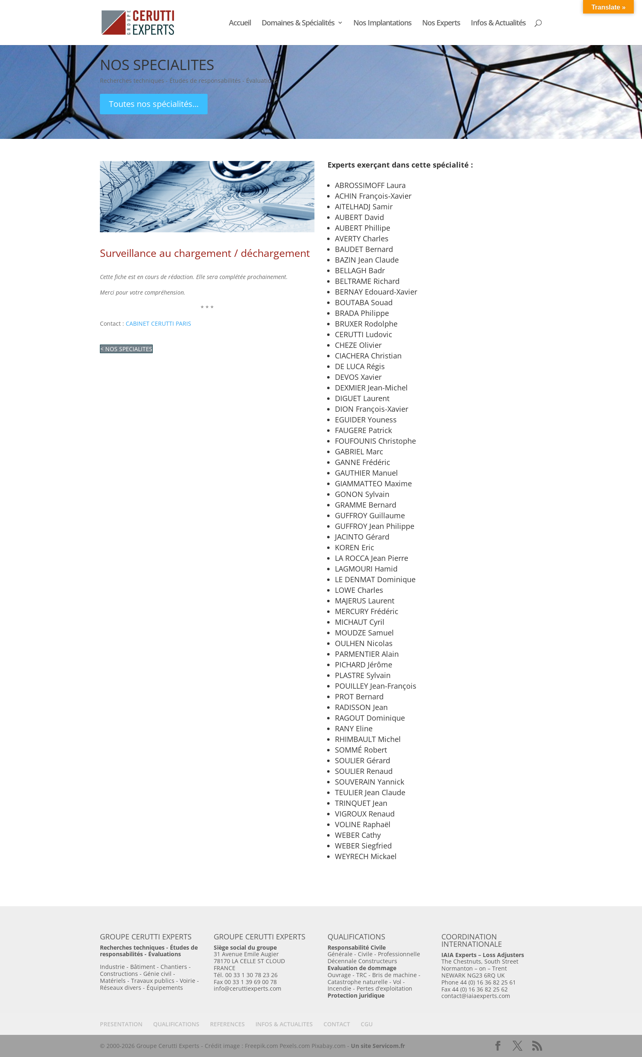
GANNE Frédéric (362, 462)
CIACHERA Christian (368, 356)
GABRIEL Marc (359, 451)
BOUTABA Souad (364, 302)
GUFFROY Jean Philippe (374, 526)
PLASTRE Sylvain (363, 675)
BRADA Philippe (362, 313)
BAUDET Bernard (364, 249)
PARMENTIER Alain (367, 654)
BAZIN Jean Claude (367, 260)
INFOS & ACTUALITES (284, 1024)
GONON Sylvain (362, 494)
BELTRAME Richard (367, 281)
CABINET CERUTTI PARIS (158, 323)
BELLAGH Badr (360, 270)
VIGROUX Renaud (365, 814)
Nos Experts (441, 23)
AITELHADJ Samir (364, 206)
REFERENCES (227, 1024)
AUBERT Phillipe (362, 228)
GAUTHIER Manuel (366, 473)
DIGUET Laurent (362, 398)
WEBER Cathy (358, 835)
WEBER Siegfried (363, 846)
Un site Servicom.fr (378, 1046)
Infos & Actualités (498, 23)
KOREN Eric (354, 547)
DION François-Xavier (371, 409)
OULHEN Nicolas (364, 643)
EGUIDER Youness (366, 419)
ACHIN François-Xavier (373, 196)
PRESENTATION (121, 1024)
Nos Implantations (382, 23)
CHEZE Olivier (358, 345)
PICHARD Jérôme (363, 664)
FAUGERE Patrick (363, 430)
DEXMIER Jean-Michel (371, 387)
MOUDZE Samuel (364, 632)
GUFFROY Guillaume (370, 515)
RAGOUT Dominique (370, 718)
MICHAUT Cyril (359, 622)
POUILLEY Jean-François (375, 686)
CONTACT (336, 1024)
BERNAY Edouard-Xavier (376, 292)
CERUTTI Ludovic (363, 334)
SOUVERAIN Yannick (369, 782)
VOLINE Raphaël (363, 824)
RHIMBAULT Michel (368, 739)
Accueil (240, 23)
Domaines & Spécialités (298, 23)
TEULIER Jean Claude (370, 792)
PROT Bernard (359, 696)
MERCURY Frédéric (366, 611)
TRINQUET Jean (361, 803)
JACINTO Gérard (362, 537)
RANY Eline (354, 728)
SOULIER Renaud (364, 771)
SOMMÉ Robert (361, 750)
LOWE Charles (359, 590)
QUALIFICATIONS (176, 1024)
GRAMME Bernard (365, 505)
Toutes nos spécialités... (154, 103)
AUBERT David (359, 217)
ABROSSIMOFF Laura (370, 185)
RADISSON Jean (361, 707)
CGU (367, 1024)
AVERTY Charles (362, 238)
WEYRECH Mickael (366, 856)
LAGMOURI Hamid (366, 569)
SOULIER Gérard (362, 760)
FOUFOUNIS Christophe (375, 441)
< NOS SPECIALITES (126, 349)
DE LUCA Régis (360, 366)
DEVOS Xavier (358, 377)
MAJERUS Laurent (364, 601)
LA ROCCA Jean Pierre (371, 558)
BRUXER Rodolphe (366, 324)
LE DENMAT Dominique (375, 579)
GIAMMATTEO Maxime (373, 483)
